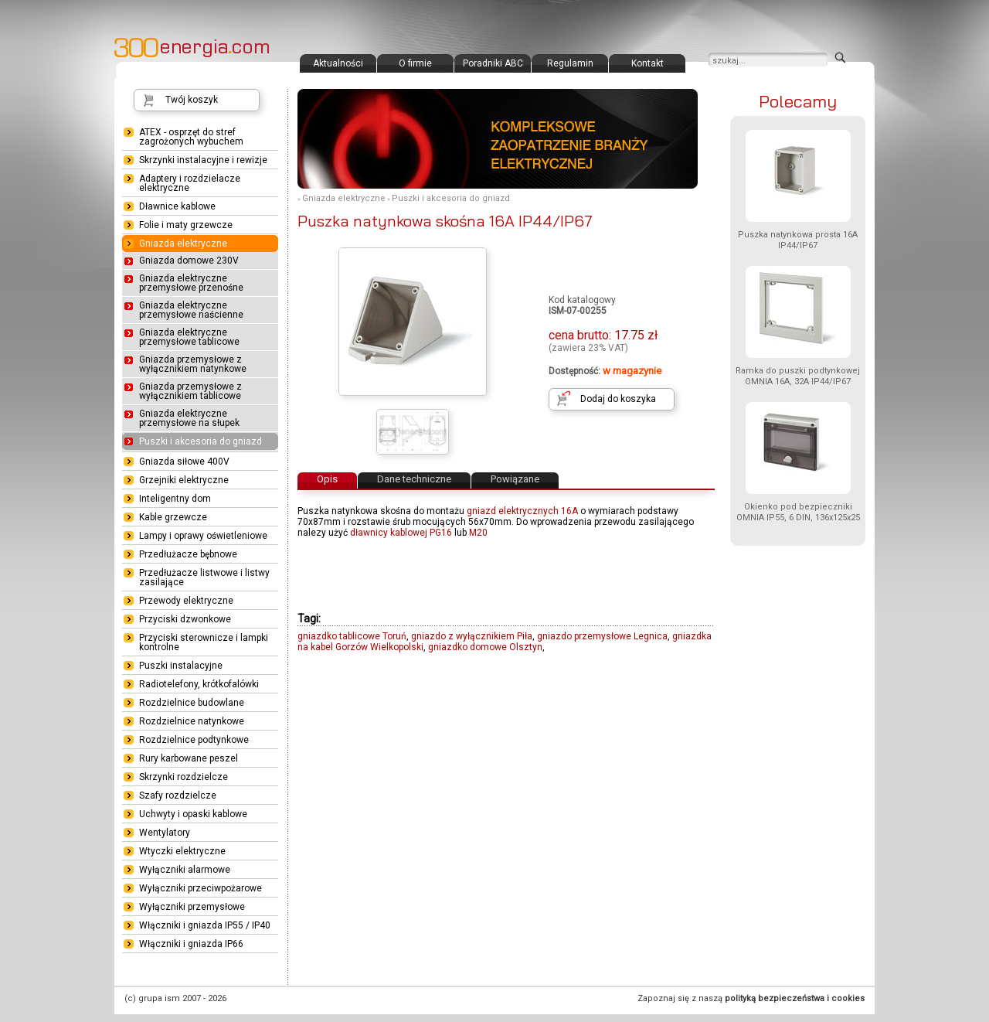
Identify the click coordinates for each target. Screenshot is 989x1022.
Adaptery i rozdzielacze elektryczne (189, 183)
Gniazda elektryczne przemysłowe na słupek (189, 418)
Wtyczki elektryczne (182, 851)
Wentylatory (164, 832)
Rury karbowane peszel (188, 758)
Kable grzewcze (173, 517)
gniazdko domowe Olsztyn (485, 647)
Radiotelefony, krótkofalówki (199, 684)
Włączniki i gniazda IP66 (191, 944)
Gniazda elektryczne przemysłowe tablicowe (189, 337)
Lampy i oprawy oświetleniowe (203, 535)
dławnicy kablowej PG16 (401, 532)
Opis (327, 479)
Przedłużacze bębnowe (188, 554)
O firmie (415, 63)
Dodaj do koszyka (618, 398)
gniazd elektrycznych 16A (522, 511)
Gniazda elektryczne (344, 198)
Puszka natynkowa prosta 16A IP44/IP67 (798, 240)
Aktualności (338, 63)
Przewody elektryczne (186, 600)
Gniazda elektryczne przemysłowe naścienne (191, 310)
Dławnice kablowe (177, 206)
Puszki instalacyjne (181, 665)
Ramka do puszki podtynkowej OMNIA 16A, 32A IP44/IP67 (798, 376)
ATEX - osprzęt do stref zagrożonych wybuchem (191, 137)
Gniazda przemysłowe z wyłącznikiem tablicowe (190, 391)
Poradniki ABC (493, 63)
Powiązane (515, 479)
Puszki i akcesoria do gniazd (451, 198)
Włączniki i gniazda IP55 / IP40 (204, 925)
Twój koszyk (191, 99)
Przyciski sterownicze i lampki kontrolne (203, 642)
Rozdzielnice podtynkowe (194, 739)
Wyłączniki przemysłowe (192, 906)
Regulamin (570, 63)
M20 (478, 532)
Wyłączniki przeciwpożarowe (200, 888)
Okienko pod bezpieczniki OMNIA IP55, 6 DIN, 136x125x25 (798, 512)
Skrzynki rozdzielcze (183, 777)
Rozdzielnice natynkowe (191, 721)
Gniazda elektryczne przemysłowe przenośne (191, 283)
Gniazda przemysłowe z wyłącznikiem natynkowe (192, 364)
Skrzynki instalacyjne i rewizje (203, 160)
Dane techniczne (414, 479)
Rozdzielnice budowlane (191, 702)
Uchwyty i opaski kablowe (193, 814)
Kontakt (647, 63)
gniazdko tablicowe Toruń (351, 636)
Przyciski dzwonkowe (185, 619)
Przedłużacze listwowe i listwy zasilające (204, 577)
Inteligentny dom (175, 498)
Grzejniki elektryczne (184, 480)
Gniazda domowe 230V (189, 260)
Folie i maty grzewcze (186, 225)
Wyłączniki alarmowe (184, 869)
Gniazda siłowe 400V (184, 461)
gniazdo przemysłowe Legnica (602, 636)
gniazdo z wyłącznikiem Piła (471, 636)
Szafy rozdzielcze (177, 795)
